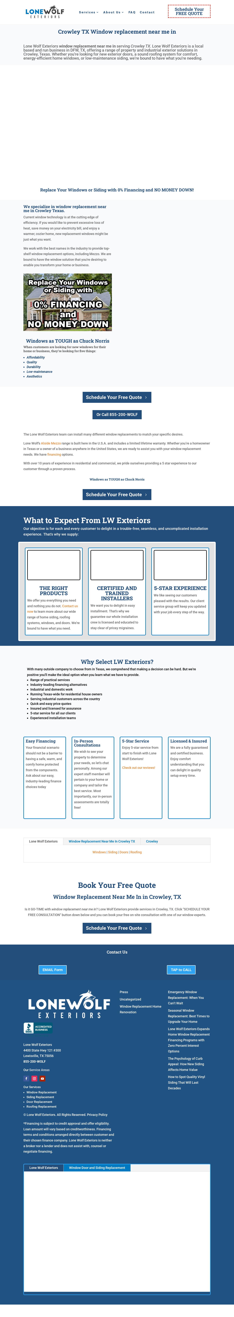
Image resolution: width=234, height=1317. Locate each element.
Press (124, 992)
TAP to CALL (181, 970)
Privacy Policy (97, 1115)
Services (87, 12)
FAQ (132, 12)
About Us (112, 12)
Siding (112, 852)
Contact (147, 12)
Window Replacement (42, 1092)
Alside (45, 443)
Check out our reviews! (138, 768)
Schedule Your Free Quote (114, 397)
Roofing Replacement (41, 1106)
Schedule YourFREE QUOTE (189, 11)
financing (54, 454)
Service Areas (39, 1070)
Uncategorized (130, 999)
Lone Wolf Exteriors (43, 841)
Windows (99, 852)
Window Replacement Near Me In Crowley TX (102, 841)
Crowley (152, 841)
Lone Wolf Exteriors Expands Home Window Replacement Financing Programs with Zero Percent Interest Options (189, 1040)
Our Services (32, 1087)
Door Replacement (39, 1102)
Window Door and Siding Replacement (97, 1168)
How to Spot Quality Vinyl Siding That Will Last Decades (186, 1082)
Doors (124, 852)
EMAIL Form (53, 970)
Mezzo (56, 443)
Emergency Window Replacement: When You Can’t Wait (186, 997)
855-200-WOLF (34, 1061)
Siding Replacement (40, 1097)
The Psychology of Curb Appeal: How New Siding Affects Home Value (186, 1064)
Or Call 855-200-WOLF (117, 414)
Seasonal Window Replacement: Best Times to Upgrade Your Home (189, 1016)
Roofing (136, 852)
